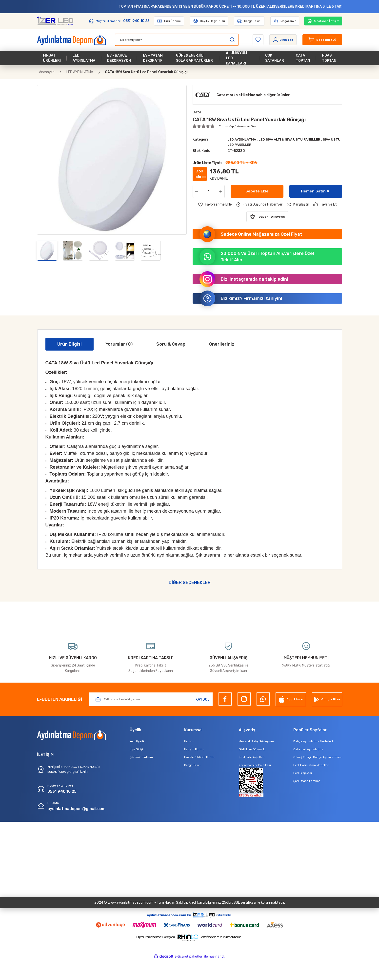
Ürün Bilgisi (69, 344)
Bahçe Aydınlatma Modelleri (313, 741)
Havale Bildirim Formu (199, 757)
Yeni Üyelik (137, 741)
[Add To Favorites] (215, 204)
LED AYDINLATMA (243, 139)
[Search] (177, 40)
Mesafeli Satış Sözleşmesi (257, 741)
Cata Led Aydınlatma (308, 749)
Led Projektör (302, 773)
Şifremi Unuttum (141, 757)
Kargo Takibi (192, 765)
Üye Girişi (136, 749)
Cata (197, 112)
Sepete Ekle (257, 191)
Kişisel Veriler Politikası (255, 765)
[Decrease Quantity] (196, 191)
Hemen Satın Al (316, 191)
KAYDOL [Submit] (203, 699)
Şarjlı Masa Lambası (307, 781)
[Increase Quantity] (222, 191)
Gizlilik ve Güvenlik (252, 749)
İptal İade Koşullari (251, 757)
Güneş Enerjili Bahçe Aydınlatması (317, 757)
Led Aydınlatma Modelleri (311, 765)
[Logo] (55, 21)
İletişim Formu (194, 749)
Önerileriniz (221, 344)
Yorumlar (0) (119, 344)
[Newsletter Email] (151, 699)
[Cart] (322, 39)
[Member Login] (283, 39)
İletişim (189, 741)
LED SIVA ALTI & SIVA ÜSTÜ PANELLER (293, 139)
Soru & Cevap (170, 344)
